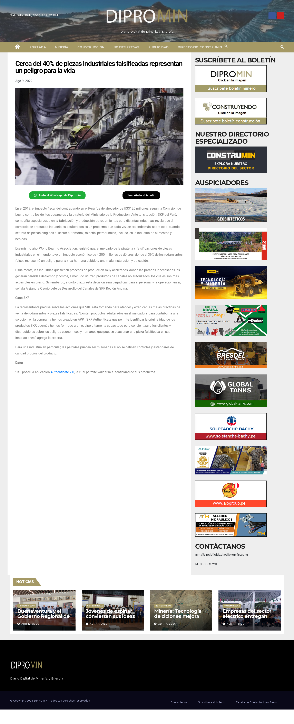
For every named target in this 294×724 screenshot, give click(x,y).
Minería (61, 47)
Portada (37, 47)
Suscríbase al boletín (211, 702)
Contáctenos (179, 702)
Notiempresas (126, 47)
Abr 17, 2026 (30, 623)
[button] (282, 47)
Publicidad (158, 47)
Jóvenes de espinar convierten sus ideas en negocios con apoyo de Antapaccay (111, 618)
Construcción (91, 47)
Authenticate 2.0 (62, 372)
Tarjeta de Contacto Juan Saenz (256, 702)
